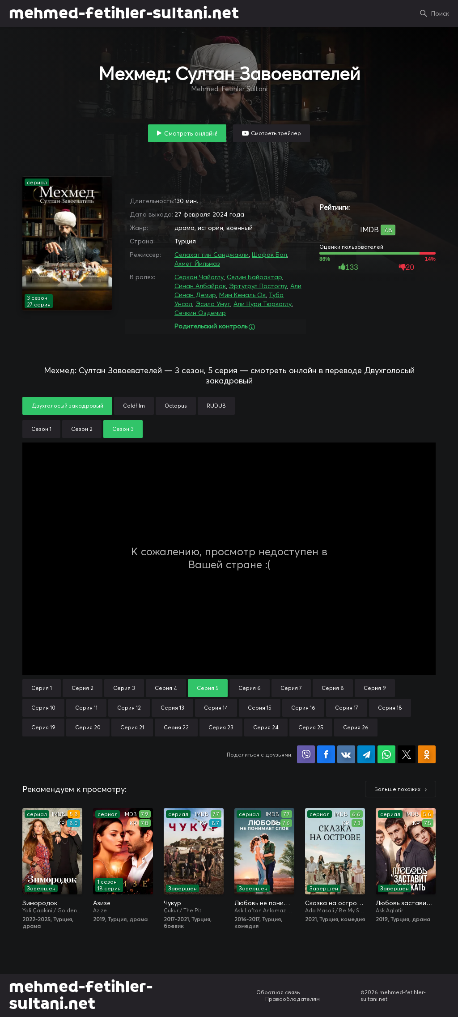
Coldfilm (134, 405)
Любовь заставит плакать (406, 903)
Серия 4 (166, 688)
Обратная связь (278, 992)
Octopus (176, 405)
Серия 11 (86, 707)
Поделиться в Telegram (366, 754)
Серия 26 (356, 727)
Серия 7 (291, 688)
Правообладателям (292, 999)
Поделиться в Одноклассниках (427, 754)
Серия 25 (310, 727)
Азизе (101, 903)
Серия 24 (266, 727)
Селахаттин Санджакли (211, 255)
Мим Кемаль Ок (242, 295)
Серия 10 (43, 707)
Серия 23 (220, 727)
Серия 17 (346, 707)
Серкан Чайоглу (199, 277)
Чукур (172, 903)
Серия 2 (82, 688)
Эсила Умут (212, 304)
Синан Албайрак (200, 286)
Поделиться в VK (346, 754)
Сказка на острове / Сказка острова (335, 903)
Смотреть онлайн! (190, 133)
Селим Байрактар (254, 277)
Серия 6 (249, 688)
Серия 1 (41, 688)
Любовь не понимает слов (264, 903)
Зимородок (39, 903)
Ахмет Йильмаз (197, 264)
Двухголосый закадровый (67, 405)
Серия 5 (208, 688)
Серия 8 (333, 688)
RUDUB (216, 405)
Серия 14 (216, 707)
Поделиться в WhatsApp (386, 754)
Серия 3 (124, 688)
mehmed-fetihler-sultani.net (124, 13)
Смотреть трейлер (276, 133)
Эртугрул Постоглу (258, 286)
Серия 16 (303, 707)
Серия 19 (43, 727)
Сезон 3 (123, 429)
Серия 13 (172, 707)
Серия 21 (132, 727)
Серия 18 (390, 707)
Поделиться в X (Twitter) (407, 754)
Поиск (440, 13)
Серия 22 (176, 727)
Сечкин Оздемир (200, 313)
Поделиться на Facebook (326, 754)
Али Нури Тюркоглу (262, 304)
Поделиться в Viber (306, 754)
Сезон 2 (82, 429)
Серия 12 (129, 707)
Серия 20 (88, 727)
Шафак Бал (269, 255)
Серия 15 (259, 707)
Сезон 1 (41, 429)
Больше (397, 789)
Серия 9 (375, 688)
